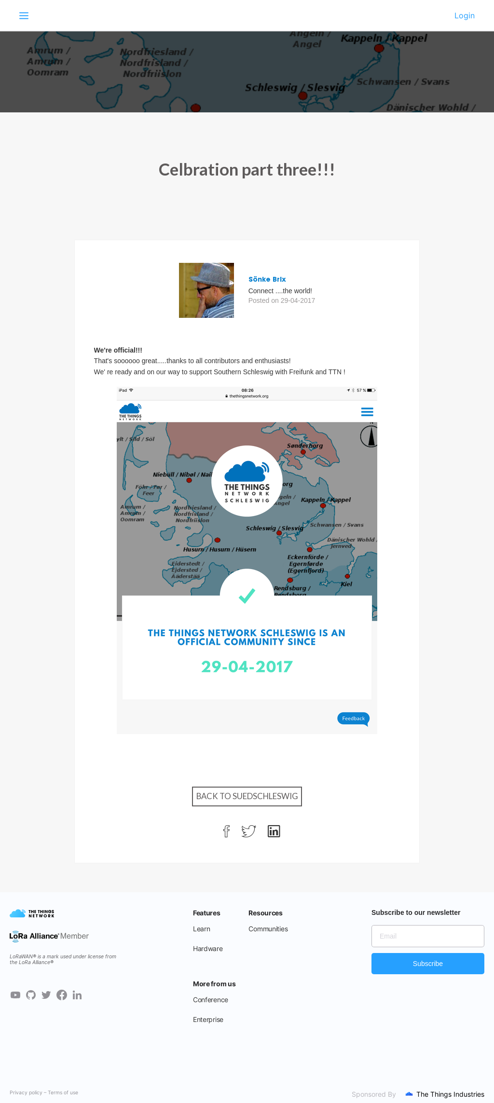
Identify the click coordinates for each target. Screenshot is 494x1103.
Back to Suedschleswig (247, 796)
